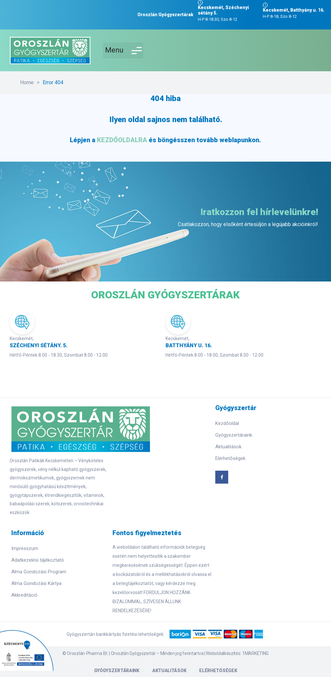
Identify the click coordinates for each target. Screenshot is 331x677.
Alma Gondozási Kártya (36, 583)
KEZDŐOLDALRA (122, 140)
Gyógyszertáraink (233, 435)
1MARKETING (255, 653)
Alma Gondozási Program (38, 572)
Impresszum (24, 548)
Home (27, 82)
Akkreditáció (24, 595)
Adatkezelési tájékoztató (37, 560)
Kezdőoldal (227, 423)
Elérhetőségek (230, 458)
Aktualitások (228, 447)
